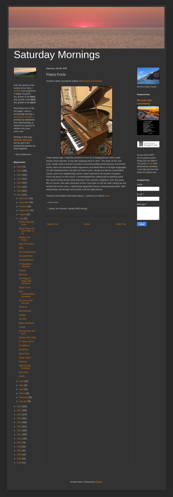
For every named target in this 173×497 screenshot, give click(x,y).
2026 (19, 167)
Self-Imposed (25, 311)
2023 (19, 179)
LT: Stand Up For (26, 341)
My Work (23, 274)
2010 (19, 438)
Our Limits (23, 372)
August (22, 214)
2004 (19, 462)
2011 (19, 434)
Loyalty (22, 315)
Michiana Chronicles (92, 81)
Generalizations (26, 260)
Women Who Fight (27, 337)
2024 (19, 175)
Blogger (98, 482)
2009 (19, 442)
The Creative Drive (27, 252)
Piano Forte (24, 354)
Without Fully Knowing (25, 367)
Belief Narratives (26, 323)
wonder (17, 91)
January (23, 401)
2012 (19, 430)
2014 (19, 422)
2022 (19, 183)
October (23, 206)
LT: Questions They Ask (25, 265)
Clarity (22, 376)
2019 (19, 195)
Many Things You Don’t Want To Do (27, 231)
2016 (19, 414)
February (23, 397)
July (21, 218)
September (24, 210)
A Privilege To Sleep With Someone (25, 281)
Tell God (22, 319)
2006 (19, 454)
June (21, 381)
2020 (19, 191)
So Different (24, 345)
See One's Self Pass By (26, 301)
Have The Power (26, 244)
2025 (19, 171)
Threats (22, 270)
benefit (150, 163)
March (22, 393)
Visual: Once (24, 287)
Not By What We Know (26, 223)
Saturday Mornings (57, 54)
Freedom (23, 361)
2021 (19, 187)
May (21, 385)
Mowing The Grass (24, 238)
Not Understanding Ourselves (27, 294)
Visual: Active (25, 357)
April (21, 389)
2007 (19, 450)
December (24, 198)
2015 (19, 418)
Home (87, 224)
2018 (19, 406)
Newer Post (52, 224)
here (107, 195)
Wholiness (23, 349)
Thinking (23, 307)
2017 (19, 410)
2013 (19, 426)
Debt (21, 248)
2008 (19, 446)
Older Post (121, 224)
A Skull (22, 327)
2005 (19, 458)
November (24, 202)
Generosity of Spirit (22, 117)
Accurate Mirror (26, 256)
